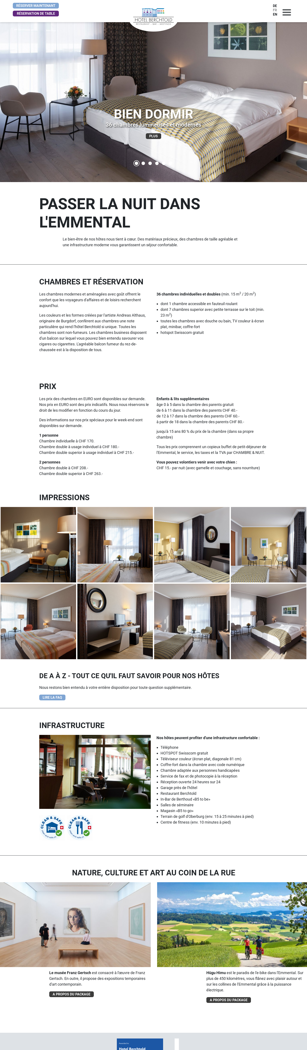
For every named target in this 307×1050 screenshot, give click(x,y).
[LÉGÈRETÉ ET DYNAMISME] (157, 163)
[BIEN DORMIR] (136, 163)
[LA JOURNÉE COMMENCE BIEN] (150, 163)
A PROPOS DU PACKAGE (71, 994)
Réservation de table (36, 14)
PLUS (153, 136)
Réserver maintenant (35, 6)
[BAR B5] (170, 163)
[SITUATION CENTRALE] (143, 163)
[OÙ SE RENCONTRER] (164, 163)
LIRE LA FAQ (52, 697)
